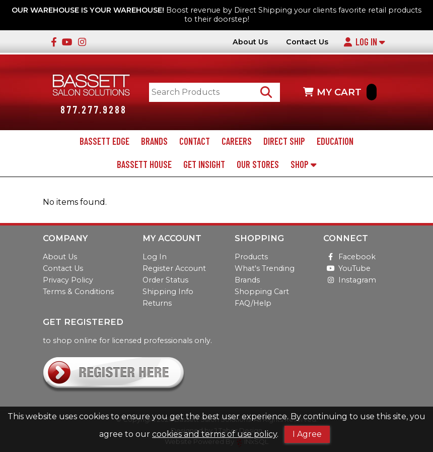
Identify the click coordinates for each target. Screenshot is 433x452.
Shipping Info (167, 291)
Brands (154, 141)
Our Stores (258, 164)
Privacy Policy (68, 280)
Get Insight (204, 164)
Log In (364, 41)
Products (251, 256)
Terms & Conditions (78, 291)
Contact (194, 141)
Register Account (174, 268)
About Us (250, 42)
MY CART (340, 92)
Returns (157, 303)
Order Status (165, 280)
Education (335, 141)
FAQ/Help (253, 303)
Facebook (349, 256)
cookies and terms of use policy (214, 434)
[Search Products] (266, 92)
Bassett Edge (104, 141)
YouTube (347, 268)
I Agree (307, 434)
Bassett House (144, 164)
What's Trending (265, 268)
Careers (237, 141)
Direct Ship (284, 141)
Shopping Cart (262, 291)
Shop (303, 164)
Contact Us (307, 42)
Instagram (349, 280)
